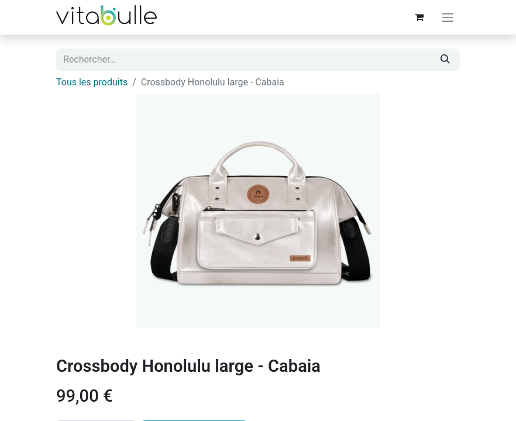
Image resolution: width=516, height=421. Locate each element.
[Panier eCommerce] (419, 17)
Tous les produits (92, 82)
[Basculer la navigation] (447, 17)
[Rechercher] (445, 60)
